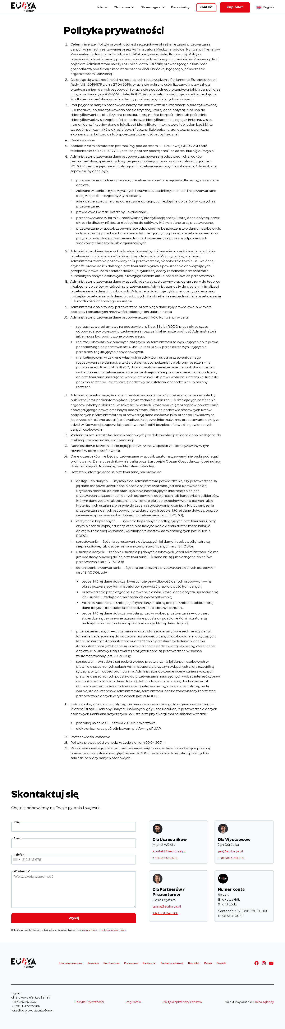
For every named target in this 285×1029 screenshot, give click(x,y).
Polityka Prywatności (89, 1002)
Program (93, 963)
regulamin (88, 930)
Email (17, 838)
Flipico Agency (263, 1002)
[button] (102, 7)
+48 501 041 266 (165, 913)
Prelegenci (131, 963)
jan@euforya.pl (230, 851)
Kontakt (206, 7)
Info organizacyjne (71, 963)
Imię (16, 822)
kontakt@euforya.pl (169, 851)
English (268, 7)
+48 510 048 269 (231, 858)
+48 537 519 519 (165, 858)
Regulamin (133, 1002)
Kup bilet (235, 7)
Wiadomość (22, 871)
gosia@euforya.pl (167, 906)
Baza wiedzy (180, 7)
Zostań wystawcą (171, 963)
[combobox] (16, 859)
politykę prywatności (113, 930)
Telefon (19, 854)
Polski (208, 963)
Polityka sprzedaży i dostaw (182, 1002)
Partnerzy (149, 963)
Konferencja (111, 963)
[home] (23, 7)
